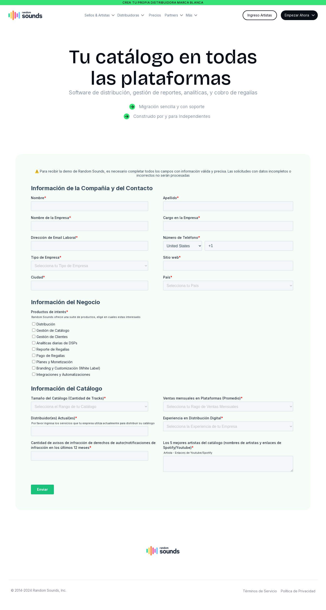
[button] (101, 15)
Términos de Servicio (260, 591)
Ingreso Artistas (259, 15)
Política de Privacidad (298, 591)
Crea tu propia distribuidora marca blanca (163, 2)
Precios (155, 15)
